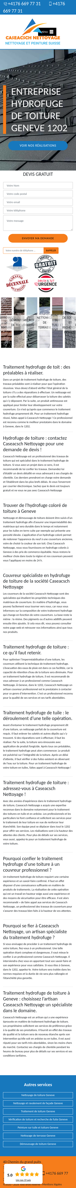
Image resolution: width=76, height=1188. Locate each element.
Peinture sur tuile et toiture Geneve (38, 1127)
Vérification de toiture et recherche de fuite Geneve (37, 1119)
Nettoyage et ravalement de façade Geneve (38, 1103)
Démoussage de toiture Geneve (38, 1144)
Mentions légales (52, 1184)
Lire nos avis (23, 1180)
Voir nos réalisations (38, 145)
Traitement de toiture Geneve (38, 1111)
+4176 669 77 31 (22, 3)
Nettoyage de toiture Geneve (38, 1095)
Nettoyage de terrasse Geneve (38, 1135)
